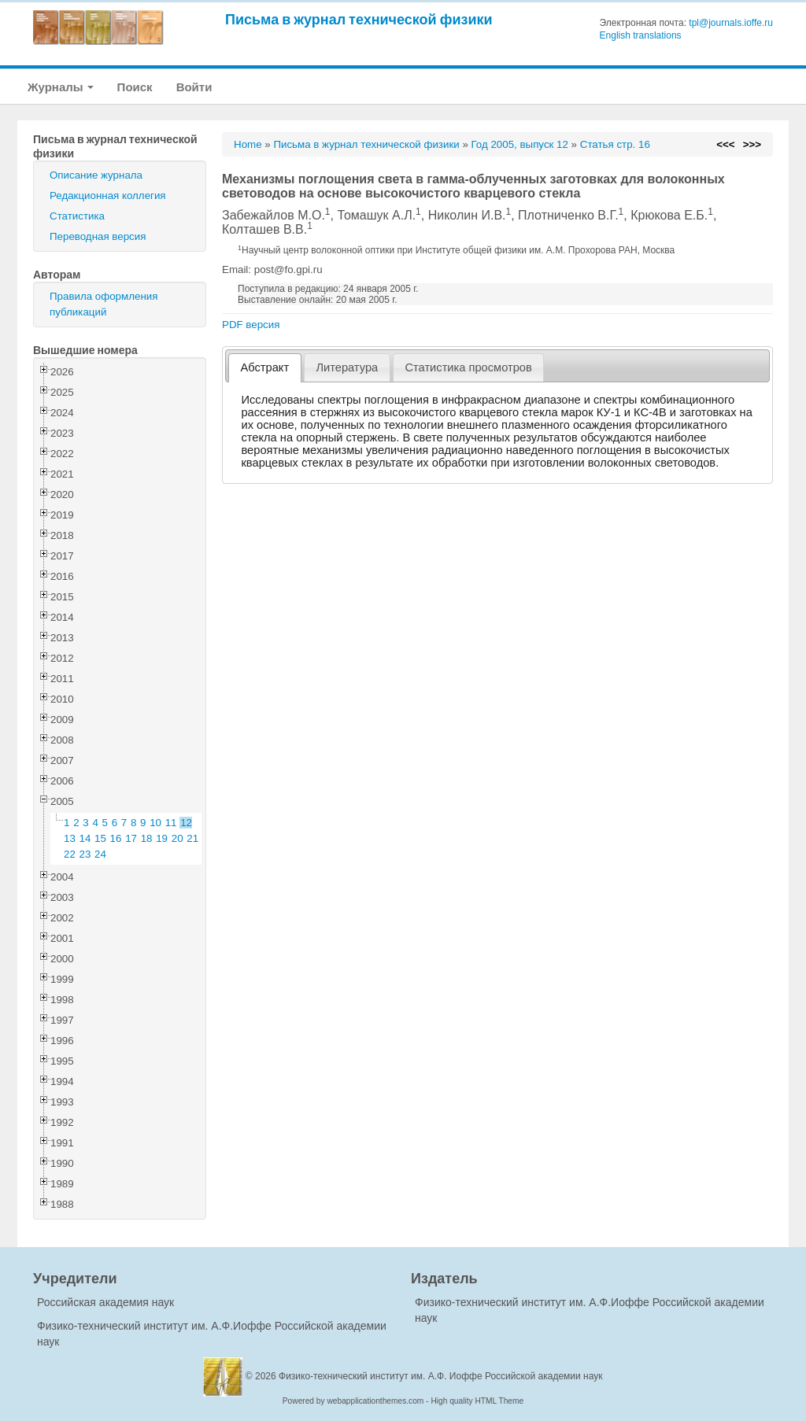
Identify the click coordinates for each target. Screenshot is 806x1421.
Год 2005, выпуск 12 (519, 144)
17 (131, 838)
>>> (752, 144)
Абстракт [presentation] (265, 367)
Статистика (77, 216)
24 (100, 854)
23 (85, 854)
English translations (641, 35)
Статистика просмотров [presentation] (468, 367)
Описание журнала (96, 175)
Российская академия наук (105, 1302)
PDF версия (250, 324)
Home (248, 144)
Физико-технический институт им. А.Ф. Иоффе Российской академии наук (441, 1376)
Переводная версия (98, 236)
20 (177, 838)
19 (162, 838)
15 (100, 838)
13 (70, 838)
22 (70, 854)
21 (192, 838)
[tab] (264, 367)
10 (155, 823)
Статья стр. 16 (615, 144)
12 (186, 823)
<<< (725, 144)
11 (171, 823)
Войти (194, 86)
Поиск (135, 86)
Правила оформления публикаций (103, 304)
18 (147, 838)
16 (116, 838)
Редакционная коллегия (108, 195)
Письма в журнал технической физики (359, 19)
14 (85, 838)
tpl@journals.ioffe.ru (731, 22)
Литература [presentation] (347, 367)
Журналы (61, 86)
